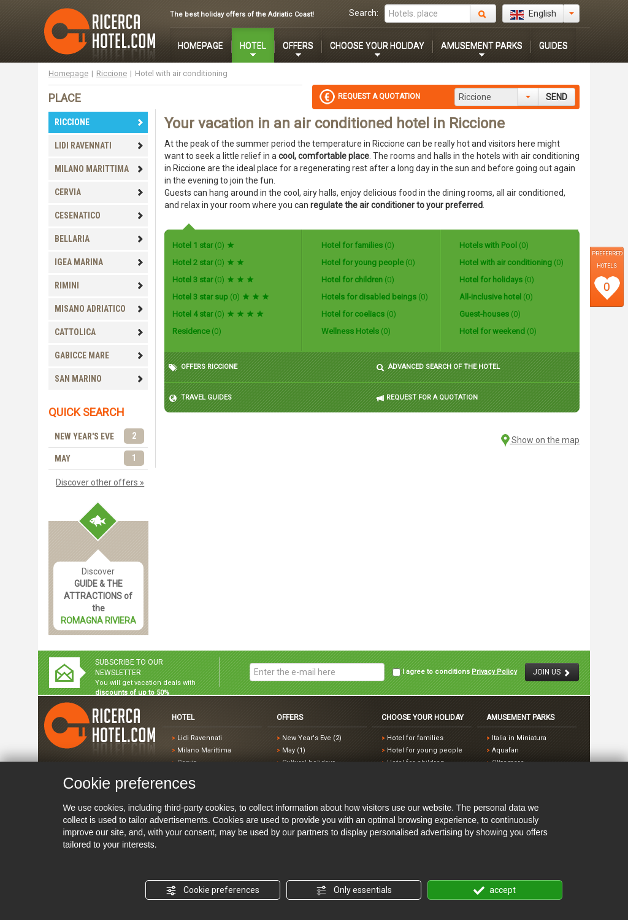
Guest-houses (489, 314)
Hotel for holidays (496, 279)
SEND (556, 97)
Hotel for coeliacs (358, 314)
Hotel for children (357, 279)
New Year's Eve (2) (312, 738)
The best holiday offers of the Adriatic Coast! (242, 14)
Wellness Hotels (355, 331)
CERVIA (99, 192)
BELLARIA (99, 239)
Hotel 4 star (218, 314)
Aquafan (505, 750)
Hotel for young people (367, 262)
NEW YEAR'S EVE (99, 437)
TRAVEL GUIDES (200, 398)
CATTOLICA (99, 332)
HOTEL (253, 45)
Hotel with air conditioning (511, 262)
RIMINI (99, 285)
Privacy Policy (494, 672)
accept (494, 890)
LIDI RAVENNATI (99, 145)
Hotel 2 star (208, 262)
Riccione (111, 73)
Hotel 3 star (213, 279)
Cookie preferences (212, 890)
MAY (99, 459)
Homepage (68, 73)
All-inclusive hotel (495, 296)
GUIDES (553, 45)
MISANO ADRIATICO (99, 309)
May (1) (293, 750)
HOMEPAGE (200, 45)
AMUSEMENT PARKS (482, 45)
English (533, 14)
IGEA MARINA (99, 262)
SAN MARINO (99, 379)
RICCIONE (99, 122)
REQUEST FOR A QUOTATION (427, 398)
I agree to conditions (454, 672)
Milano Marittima (204, 750)
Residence (196, 331)
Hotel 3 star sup (220, 296)
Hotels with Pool (493, 245)
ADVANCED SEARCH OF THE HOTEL (438, 367)
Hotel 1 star (203, 245)
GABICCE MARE (99, 355)
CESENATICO (99, 215)
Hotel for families (357, 245)
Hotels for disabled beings (374, 296)
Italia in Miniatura (519, 738)
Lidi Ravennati (199, 738)
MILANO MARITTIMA (99, 169)
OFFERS (298, 45)
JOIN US (552, 672)
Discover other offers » (100, 482)
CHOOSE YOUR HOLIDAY (377, 45)
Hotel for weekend (497, 331)
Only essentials (354, 890)
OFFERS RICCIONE (203, 367)
